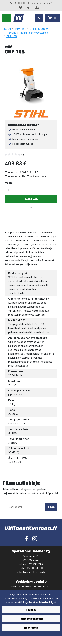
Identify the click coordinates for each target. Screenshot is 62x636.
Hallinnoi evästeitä (31, 618)
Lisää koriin (31, 199)
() (52, 18)
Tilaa (51, 506)
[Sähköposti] (25, 507)
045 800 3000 (19, 3)
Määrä (9, 183)
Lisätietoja (31, 627)
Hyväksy (31, 609)
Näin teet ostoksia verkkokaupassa (31, 586)
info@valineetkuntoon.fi (41, 3)
